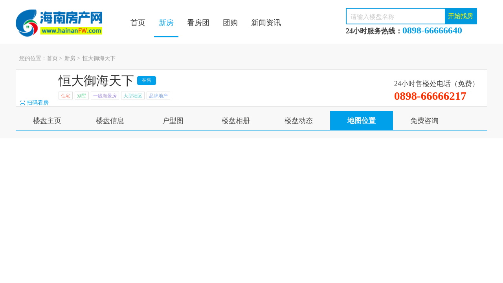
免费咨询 (424, 121)
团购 (230, 22)
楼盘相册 (236, 121)
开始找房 (460, 16)
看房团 (198, 22)
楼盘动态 (299, 121)
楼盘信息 (110, 121)
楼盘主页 (47, 121)
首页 (137, 22)
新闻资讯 (266, 22)
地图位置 (361, 121)
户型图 (173, 121)
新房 (166, 22)
